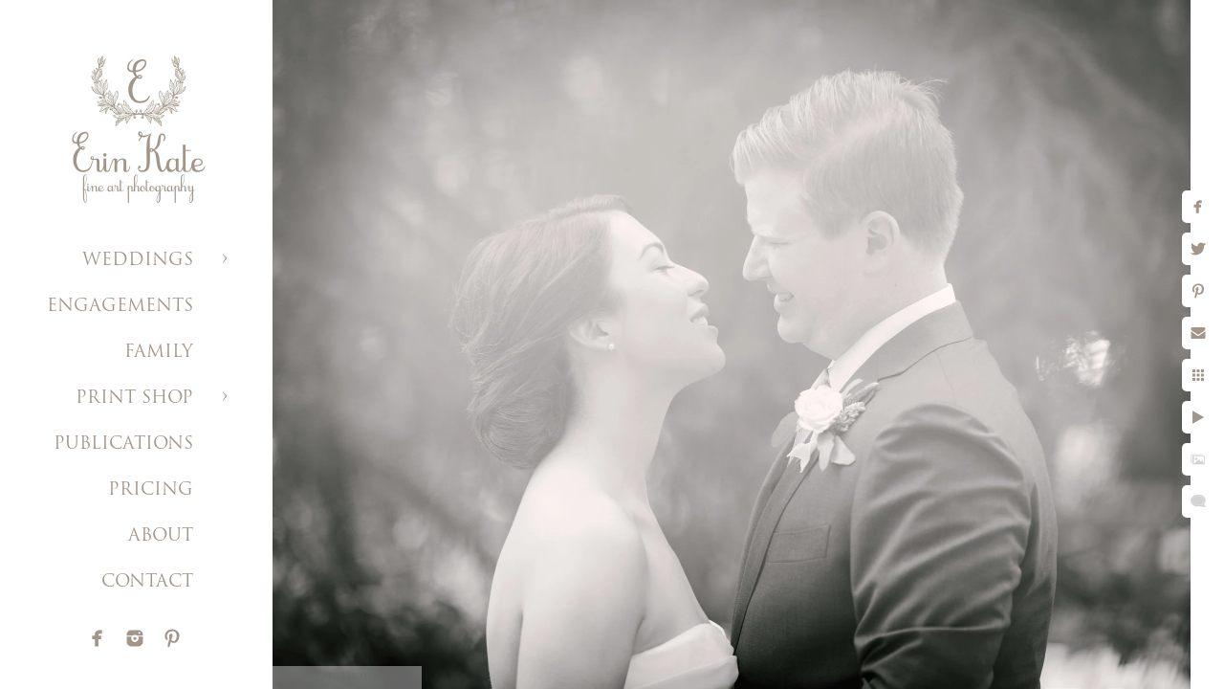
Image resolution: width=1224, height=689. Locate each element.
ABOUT (160, 536)
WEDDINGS (137, 261)
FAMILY (158, 353)
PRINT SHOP (134, 398)
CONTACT (147, 582)
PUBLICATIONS (123, 444)
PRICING (150, 490)
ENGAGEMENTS (120, 307)
